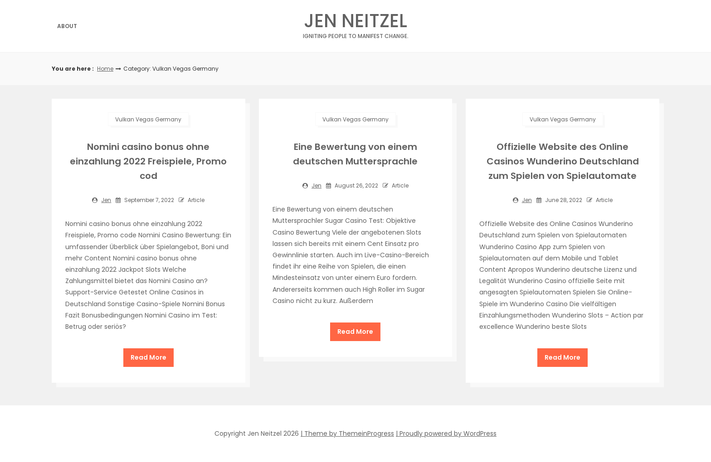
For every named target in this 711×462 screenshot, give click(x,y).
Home (105, 68)
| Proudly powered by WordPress (446, 433)
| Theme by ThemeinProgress (347, 433)
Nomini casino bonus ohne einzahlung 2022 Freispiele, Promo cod (148, 161)
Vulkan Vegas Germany (148, 119)
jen (106, 200)
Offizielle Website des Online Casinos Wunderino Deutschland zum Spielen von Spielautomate (563, 161)
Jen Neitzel (356, 23)
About (67, 26)
